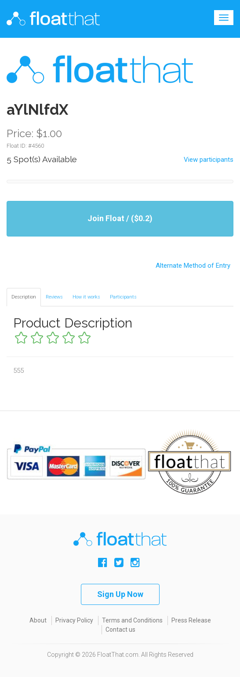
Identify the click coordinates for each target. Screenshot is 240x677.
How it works (86, 297)
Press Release (191, 620)
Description (23, 297)
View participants (208, 160)
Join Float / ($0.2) (120, 218)
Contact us (120, 629)
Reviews (54, 297)
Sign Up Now (120, 594)
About (38, 620)
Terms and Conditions (132, 620)
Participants (123, 297)
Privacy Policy (74, 620)
